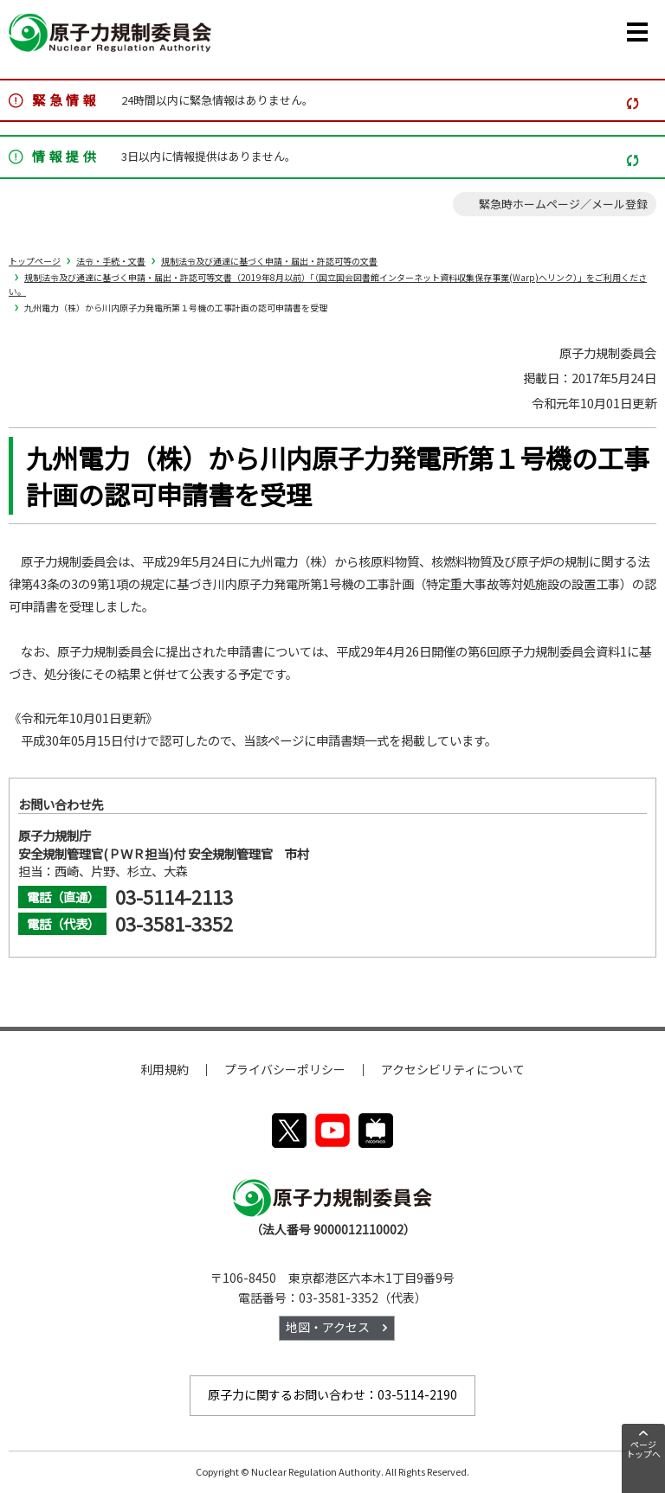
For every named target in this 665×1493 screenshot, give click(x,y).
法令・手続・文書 (110, 260)
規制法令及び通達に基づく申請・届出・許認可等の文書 (269, 260)
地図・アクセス (328, 1327)
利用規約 (164, 1069)
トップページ (35, 260)
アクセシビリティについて (453, 1069)
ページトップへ (643, 1449)
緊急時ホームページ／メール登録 (563, 203)
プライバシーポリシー (284, 1069)
